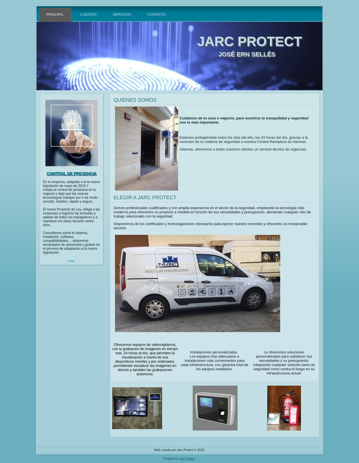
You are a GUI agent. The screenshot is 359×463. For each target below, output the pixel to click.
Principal (55, 15)
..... (71, 259)
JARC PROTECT (249, 41)
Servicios (122, 15)
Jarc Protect (187, 458)
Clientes (88, 15)
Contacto (156, 15)
